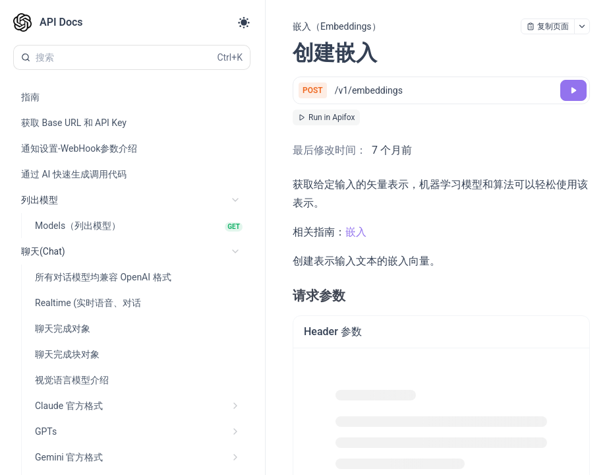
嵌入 (355, 232)
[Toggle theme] (244, 22)
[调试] (573, 90)
